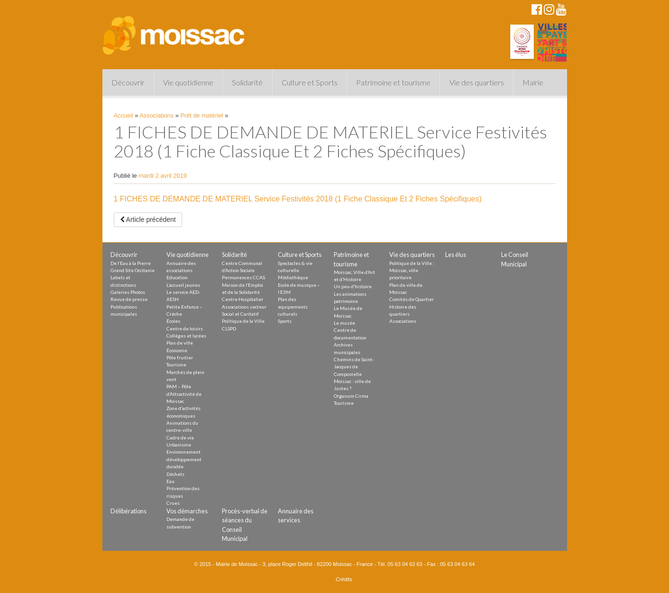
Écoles (173, 321)
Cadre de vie (180, 437)
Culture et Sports (310, 82)
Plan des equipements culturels (293, 306)
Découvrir (128, 82)
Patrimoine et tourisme (393, 82)
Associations (156, 115)
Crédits (344, 579)
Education (177, 277)
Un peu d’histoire (353, 286)
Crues (173, 503)
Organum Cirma (351, 396)
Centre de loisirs (184, 328)
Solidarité (247, 82)
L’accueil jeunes (183, 285)
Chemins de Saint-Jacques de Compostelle (354, 366)
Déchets (175, 474)
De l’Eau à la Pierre (130, 263)
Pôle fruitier (179, 357)
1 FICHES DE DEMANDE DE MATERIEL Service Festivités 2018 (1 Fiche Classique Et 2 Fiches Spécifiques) (298, 199)
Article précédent (148, 219)
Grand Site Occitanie (132, 270)
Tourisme (176, 364)
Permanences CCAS (243, 277)
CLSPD (229, 328)
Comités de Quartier (411, 299)
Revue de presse (128, 299)
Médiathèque (293, 277)
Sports (285, 321)
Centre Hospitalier (242, 299)
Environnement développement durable (184, 459)
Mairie (532, 82)
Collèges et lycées (186, 335)
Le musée (344, 323)
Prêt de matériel (201, 115)
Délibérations (128, 511)
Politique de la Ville (243, 321)
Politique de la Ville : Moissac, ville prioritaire (411, 270)
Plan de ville (179, 343)
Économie (176, 350)
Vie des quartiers (476, 82)
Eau (170, 481)
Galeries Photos (127, 292)
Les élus (455, 254)
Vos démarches (187, 511)
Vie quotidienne (188, 82)
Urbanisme (178, 444)
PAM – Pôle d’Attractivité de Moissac (184, 393)
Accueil (123, 115)
